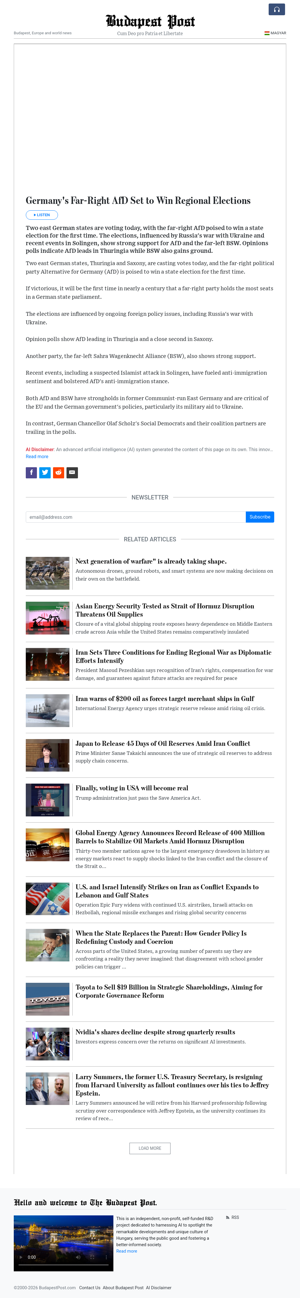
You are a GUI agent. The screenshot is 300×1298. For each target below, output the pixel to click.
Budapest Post (150, 20)
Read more (37, 456)
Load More (150, 1148)
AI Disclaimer (158, 1287)
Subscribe (260, 517)
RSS (232, 1217)
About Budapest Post (123, 1287)
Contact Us (89, 1287)
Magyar (275, 33)
